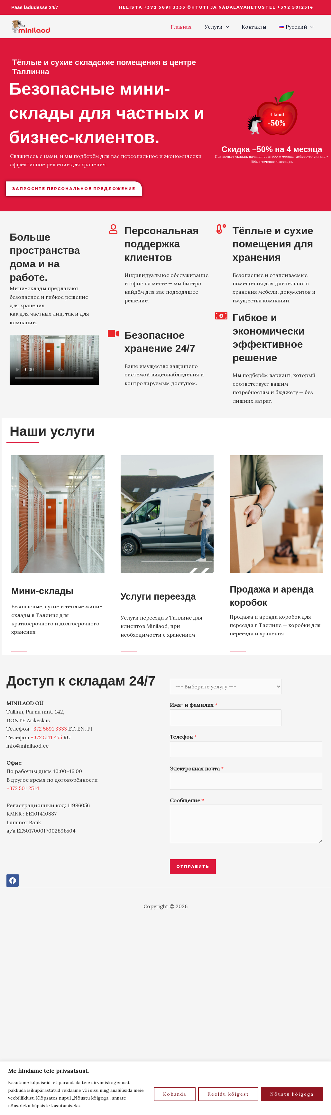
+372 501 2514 (22, 788)
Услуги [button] (222, 26)
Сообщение (187, 800)
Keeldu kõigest (228, 1094)
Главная (189, 26)
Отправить (192, 866)
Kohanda (174, 1094)
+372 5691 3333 (49, 728)
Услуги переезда (163, 596)
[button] (216, 7)
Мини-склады (46, 590)
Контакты (257, 26)
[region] (165, 1088)
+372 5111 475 (46, 737)
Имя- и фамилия (193, 705)
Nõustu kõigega (292, 1094)
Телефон (183, 736)
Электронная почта (197, 768)
